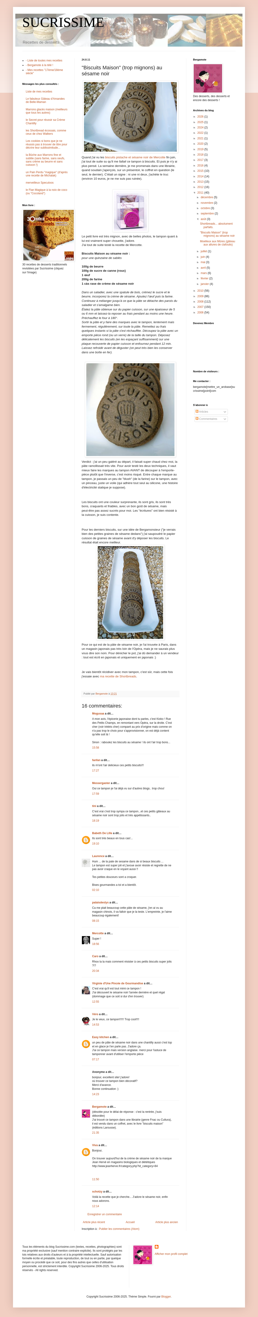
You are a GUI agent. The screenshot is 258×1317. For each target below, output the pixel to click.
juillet (204, 251)
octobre (206, 208)
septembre (208, 213)
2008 (200, 301)
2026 (200, 116)
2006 (200, 312)
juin (203, 256)
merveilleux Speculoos (40, 182)
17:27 (95, 770)
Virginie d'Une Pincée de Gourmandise (117, 983)
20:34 (95, 971)
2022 (200, 132)
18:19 (95, 820)
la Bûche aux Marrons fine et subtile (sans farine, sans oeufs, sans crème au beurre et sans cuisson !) (45, 159)
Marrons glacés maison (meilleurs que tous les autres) (46, 111)
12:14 (95, 1206)
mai (203, 262)
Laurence (98, 856)
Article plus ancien (166, 1222)
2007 (200, 307)
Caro (95, 956)
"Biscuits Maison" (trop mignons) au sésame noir (217, 234)
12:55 (95, 1001)
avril (203, 267)
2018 (200, 154)
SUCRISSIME (63, 22)
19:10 (95, 843)
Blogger (166, 1296)
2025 (200, 122)
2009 (200, 296)
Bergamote (99, 1106)
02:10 (95, 890)
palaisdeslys (100, 902)
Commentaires (206, 419)
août (204, 219)
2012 (200, 187)
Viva (95, 1145)
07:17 (95, 1059)
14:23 (95, 1094)
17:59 (95, 793)
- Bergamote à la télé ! (39, 65)
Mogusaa (98, 713)
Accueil (130, 1222)
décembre (207, 197)
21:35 (95, 1132)
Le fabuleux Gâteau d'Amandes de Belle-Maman (45, 100)
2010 (200, 290)
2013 (200, 181)
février (205, 278)
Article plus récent (94, 1222)
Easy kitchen (100, 1037)
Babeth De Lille (102, 833)
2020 (200, 143)
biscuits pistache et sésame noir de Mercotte (135, 157)
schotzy (97, 1191)
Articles (202, 411)
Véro (95, 1014)
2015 (200, 170)
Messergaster (101, 783)
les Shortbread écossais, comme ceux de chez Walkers (46, 132)
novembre (207, 202)
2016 (200, 165)
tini (94, 806)
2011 (200, 192)
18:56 (95, 944)
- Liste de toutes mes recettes (44, 60)
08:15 (95, 920)
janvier (205, 284)
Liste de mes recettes (39, 91)
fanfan (96, 760)
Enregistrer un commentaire (104, 1214)
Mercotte (98, 933)
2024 (200, 127)
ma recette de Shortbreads (118, 676)
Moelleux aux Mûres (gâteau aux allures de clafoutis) (217, 243)
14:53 (95, 1024)
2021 (200, 138)
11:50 (95, 1179)
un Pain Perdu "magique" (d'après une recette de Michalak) (47, 174)
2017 (200, 160)
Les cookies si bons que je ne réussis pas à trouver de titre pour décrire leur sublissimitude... (46, 144)
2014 (200, 176)
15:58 (95, 747)
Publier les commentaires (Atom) (119, 1229)
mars (204, 273)
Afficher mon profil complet (171, 1254)
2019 (200, 149)
